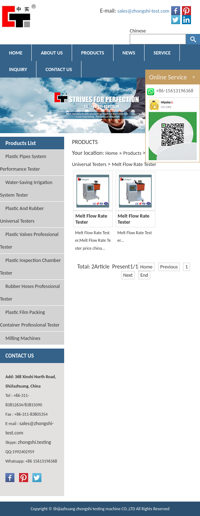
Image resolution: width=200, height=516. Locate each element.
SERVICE (162, 53)
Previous (169, 267)
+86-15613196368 (175, 91)
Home (111, 153)
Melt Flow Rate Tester (134, 164)
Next (128, 275)
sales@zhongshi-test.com (143, 11)
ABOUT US (52, 53)
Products (132, 153)
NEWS (129, 53)
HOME (15, 53)
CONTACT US (58, 69)
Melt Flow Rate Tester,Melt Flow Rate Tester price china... (93, 240)
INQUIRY (18, 69)
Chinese (138, 31)
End (144, 275)
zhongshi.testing (34, 442)
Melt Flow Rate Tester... (134, 236)
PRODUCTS (92, 53)
